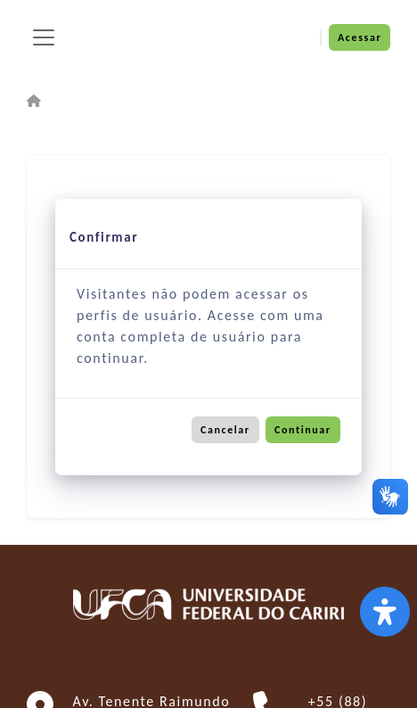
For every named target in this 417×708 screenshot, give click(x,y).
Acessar (359, 37)
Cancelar (225, 430)
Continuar (302, 430)
